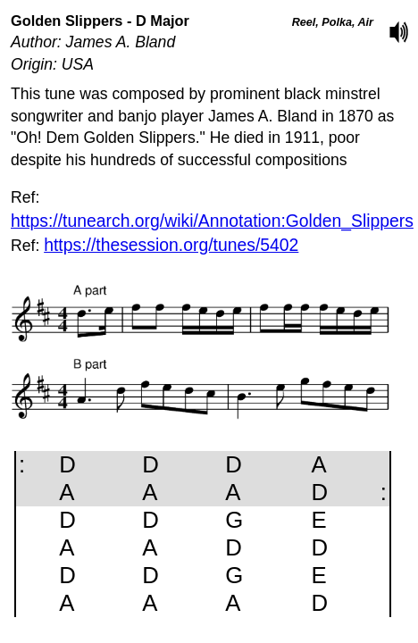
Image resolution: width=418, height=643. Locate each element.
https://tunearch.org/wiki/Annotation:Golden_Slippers (212, 220)
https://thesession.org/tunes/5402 (171, 245)
